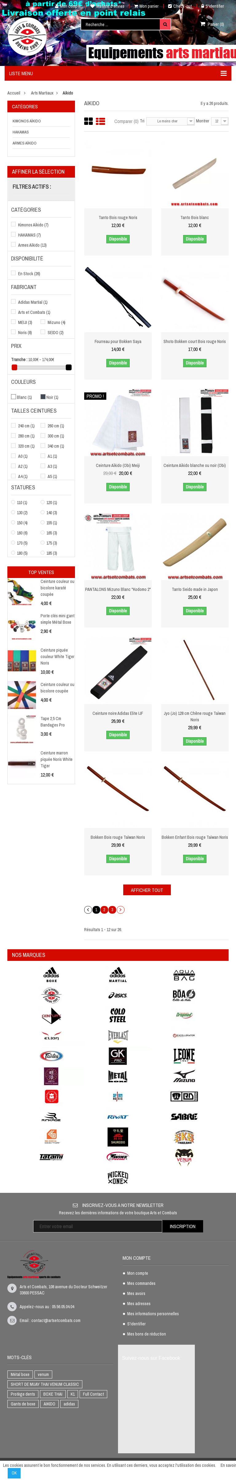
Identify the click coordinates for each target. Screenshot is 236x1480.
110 (22, 502)
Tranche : (19, 359)
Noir (52, 397)
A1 (52, 456)
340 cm (56, 446)
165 (51, 533)
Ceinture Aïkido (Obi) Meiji (118, 465)
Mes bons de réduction (146, 1334)
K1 (73, 1394)
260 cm (56, 426)
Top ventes (41, 572)
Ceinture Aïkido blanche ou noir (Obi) (194, 465)
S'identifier (212, 6)
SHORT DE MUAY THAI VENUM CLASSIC (45, 1384)
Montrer (202, 121)
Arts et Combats (34, 312)
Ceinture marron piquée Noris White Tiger (57, 759)
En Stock (29, 273)
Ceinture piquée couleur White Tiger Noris (57, 656)
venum (43, 1374)
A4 (23, 476)
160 (22, 533)
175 (51, 543)
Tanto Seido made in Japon (195, 589)
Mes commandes (141, 1283)
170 (22, 543)
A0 (23, 456)
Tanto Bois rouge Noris (118, 217)
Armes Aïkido (25, 143)
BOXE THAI (52, 1394)
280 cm (26, 436)
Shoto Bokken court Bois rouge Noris (194, 341)
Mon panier (146, 6)
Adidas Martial (33, 302)
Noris (25, 332)
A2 (23, 466)
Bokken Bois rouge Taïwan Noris (118, 837)
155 (51, 523)
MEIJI (25, 322)
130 (22, 512)
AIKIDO (49, 1404)
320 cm (26, 446)
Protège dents (23, 1394)
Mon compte (65, 6)
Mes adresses (139, 1303)
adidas (69, 1404)
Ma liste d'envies (107, 6)
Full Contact (93, 1394)
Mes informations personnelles (153, 1314)
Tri (142, 121)
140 (51, 512)
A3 (52, 466)
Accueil (13, 93)
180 (22, 553)
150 (22, 523)
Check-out (180, 6)
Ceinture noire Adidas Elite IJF (117, 713)
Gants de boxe (23, 1404)
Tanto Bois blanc (194, 217)
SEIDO (56, 332)
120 (51, 502)
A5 (52, 476)
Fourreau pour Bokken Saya (118, 341)
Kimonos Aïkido (27, 121)
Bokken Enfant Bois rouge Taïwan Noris (195, 837)
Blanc (24, 397)
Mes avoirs (136, 1293)
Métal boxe (20, 1374)
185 (51, 553)
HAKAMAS (21, 132)
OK (14, 1473)
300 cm (56, 436)
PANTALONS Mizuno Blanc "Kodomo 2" (118, 589)
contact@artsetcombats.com (56, 1320)
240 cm (26, 426)
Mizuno (56, 322)
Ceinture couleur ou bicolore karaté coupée (57, 588)
